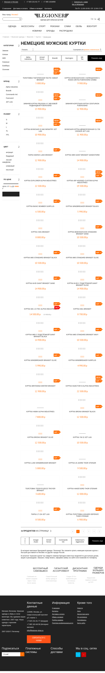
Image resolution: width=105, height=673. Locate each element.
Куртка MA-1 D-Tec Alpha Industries (40, 310)
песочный (9, 170)
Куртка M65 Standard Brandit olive (82, 259)
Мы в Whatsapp (78, 4)
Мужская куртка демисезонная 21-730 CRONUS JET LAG (82, 130)
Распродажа (66, 31)
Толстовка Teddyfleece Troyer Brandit (40, 490)
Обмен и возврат (36, 8)
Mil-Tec (82, 58)
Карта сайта (81, 623)
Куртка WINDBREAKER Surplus (82, 360)
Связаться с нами (81, 2)
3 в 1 (24, 541)
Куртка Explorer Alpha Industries (40, 182)
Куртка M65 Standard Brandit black (40, 259)
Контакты (48, 8)
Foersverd (9, 98)
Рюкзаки (54, 26)
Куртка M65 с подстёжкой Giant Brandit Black (40, 336)
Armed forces (42, 58)
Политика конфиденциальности (62, 623)
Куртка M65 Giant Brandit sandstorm (82, 156)
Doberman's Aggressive (79, 541)
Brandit (8, 91)
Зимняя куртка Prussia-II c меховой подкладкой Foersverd (40, 105)
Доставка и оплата (20, 8)
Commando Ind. (11, 94)
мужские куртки (36, 556)
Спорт (42, 26)
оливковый (9, 166)
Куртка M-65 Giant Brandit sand (40, 283)
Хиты (79, 611)
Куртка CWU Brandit (40, 232)
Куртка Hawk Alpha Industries (40, 412)
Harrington (69, 58)
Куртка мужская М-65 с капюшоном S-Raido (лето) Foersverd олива (82, 79)
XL (6, 131)
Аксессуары (27, 26)
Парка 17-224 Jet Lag (40, 514)
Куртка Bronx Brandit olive (40, 437)
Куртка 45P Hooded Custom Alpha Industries (82, 182)
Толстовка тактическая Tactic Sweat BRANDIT (40, 79)
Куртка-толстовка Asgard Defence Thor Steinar (82, 515)
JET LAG (9, 102)
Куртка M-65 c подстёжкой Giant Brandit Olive (82, 284)
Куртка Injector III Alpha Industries (82, 387)
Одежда (12, 26)
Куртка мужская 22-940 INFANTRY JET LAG (40, 130)
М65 (4, 58)
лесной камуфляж (6, 161)
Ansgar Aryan (35, 541)
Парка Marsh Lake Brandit (40, 155)
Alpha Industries (11, 87)
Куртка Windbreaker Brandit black (82, 207)
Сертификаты (81, 620)
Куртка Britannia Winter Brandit (40, 386)
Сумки (67, 26)
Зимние (5, 51)
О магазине (6, 8)
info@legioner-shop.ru (35, 630)
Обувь (79, 26)
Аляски (5, 54)
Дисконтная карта (83, 614)
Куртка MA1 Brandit (82, 309)
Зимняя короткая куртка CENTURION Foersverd (82, 105)
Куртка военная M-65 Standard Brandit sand (82, 233)
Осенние (5, 69)
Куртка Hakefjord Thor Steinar (82, 489)
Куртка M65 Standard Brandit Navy (82, 336)
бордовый (9, 156)
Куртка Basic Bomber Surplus (40, 206)
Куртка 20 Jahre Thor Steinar (82, 463)
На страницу (36, 531)
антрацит (9, 152)
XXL (7, 135)
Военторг (92, 26)
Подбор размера (57, 620)
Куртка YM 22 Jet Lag (82, 437)
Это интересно (82, 617)
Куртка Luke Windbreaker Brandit (40, 463)
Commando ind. (63, 541)
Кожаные (5, 62)
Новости (80, 608)
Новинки (37, 31)
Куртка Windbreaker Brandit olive (40, 361)
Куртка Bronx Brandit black (82, 412)
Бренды (50, 31)
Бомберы (6, 66)
